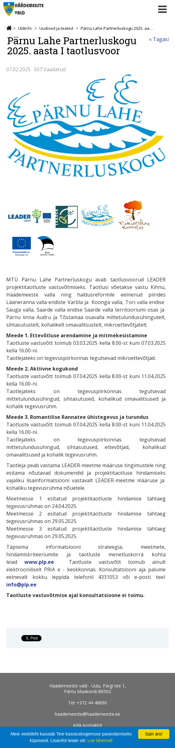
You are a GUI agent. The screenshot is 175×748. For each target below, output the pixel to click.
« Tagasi (159, 39)
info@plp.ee (21, 584)
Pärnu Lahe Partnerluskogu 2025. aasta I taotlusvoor (117, 28)
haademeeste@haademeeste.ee (87, 714)
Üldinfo (25, 28)
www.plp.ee (39, 561)
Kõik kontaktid (87, 725)
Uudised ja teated (56, 28)
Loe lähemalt (100, 740)
